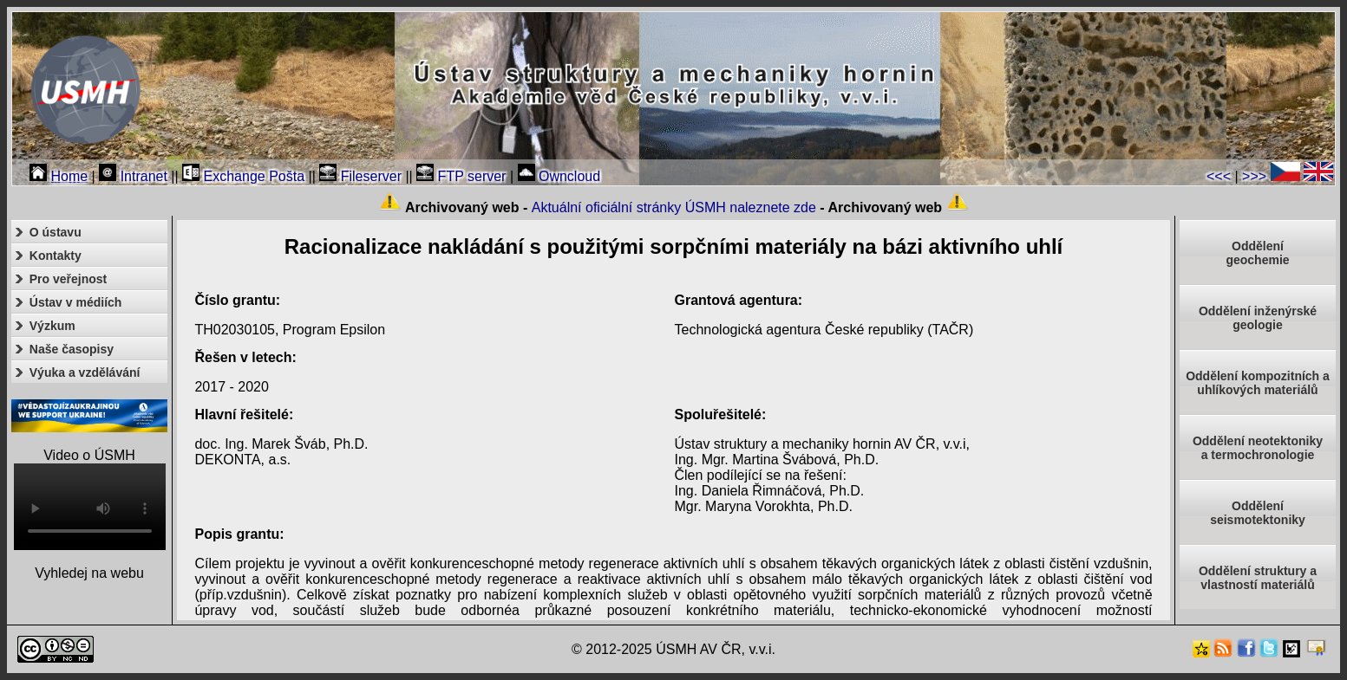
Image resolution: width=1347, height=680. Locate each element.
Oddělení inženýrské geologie (1258, 318)
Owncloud (559, 176)
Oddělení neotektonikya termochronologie (1258, 448)
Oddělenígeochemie (1257, 253)
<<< (1218, 176)
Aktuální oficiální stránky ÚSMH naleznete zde (674, 207)
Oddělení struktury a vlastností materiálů (1258, 578)
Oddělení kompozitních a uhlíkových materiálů (1258, 383)
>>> (1254, 176)
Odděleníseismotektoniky (1257, 513)
